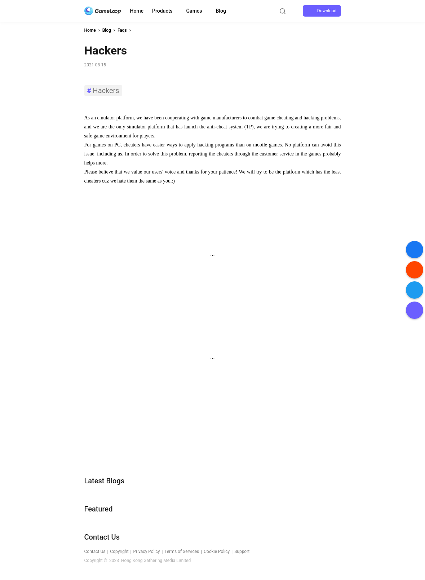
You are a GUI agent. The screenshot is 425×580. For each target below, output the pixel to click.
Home (137, 11)
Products (162, 11)
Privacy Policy (146, 551)
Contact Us (95, 551)
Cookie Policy (217, 551)
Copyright (119, 551)
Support (241, 551)
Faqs (122, 30)
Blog (221, 11)
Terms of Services (181, 551)
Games (194, 11)
